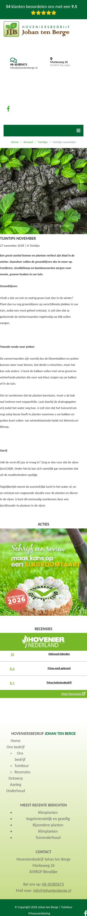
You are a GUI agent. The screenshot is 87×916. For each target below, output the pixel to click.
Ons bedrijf (16, 746)
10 (12, 654)
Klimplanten (48, 812)
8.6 (12, 669)
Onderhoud (15, 790)
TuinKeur (21, 765)
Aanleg (15, 784)
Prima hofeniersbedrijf (59, 682)
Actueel (28, 142)
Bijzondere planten (48, 825)
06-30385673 (18, 64)
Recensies (22, 772)
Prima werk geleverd (59, 668)
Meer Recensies (73, 694)
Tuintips (43, 142)
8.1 (12, 683)
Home (15, 142)
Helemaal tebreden (59, 653)
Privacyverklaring (39, 913)
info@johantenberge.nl (23, 67)
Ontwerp (15, 778)
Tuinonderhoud (47, 837)
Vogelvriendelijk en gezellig (48, 818)
